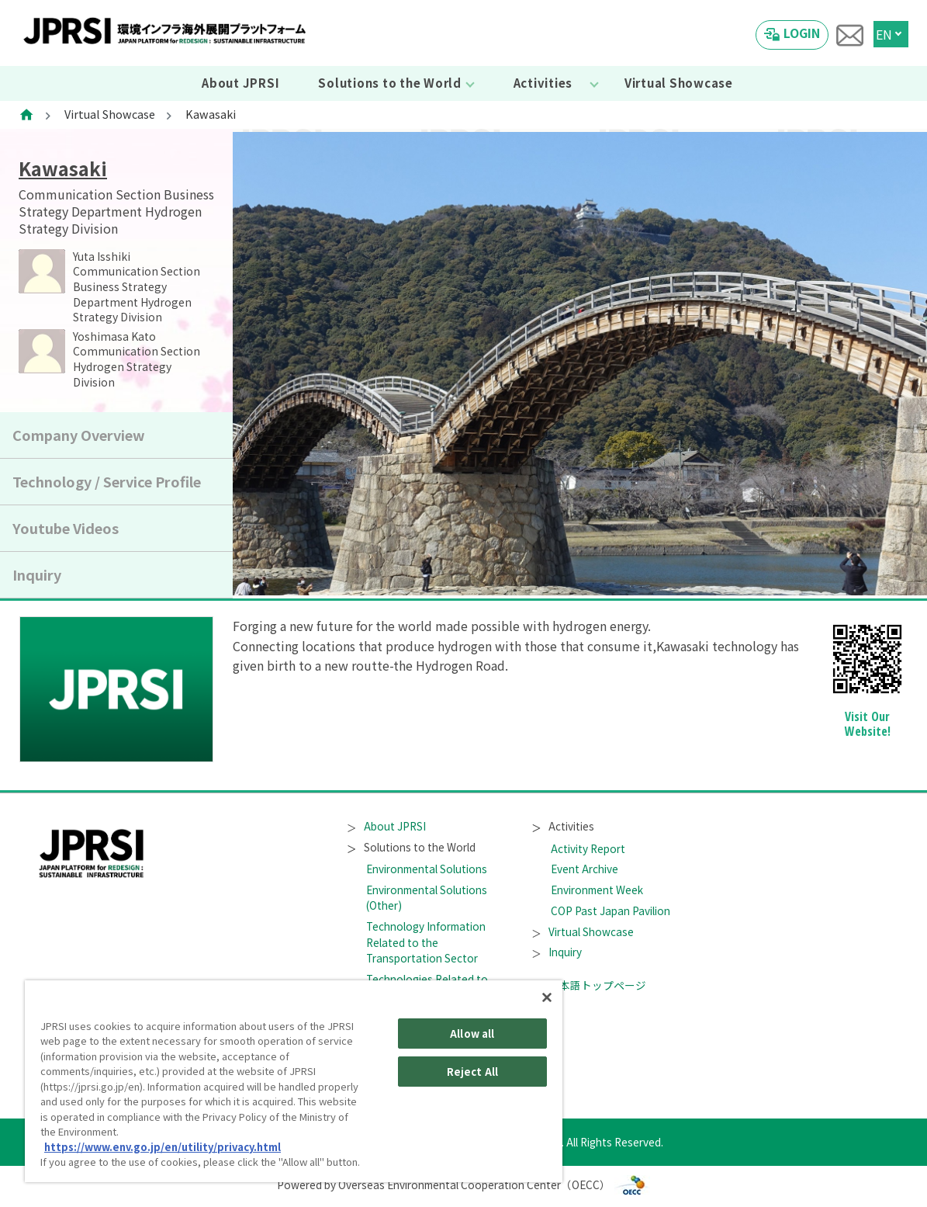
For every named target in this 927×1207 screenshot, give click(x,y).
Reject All (472, 1071)
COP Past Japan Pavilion (610, 910)
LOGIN (801, 32)
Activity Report (588, 848)
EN (884, 34)
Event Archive (584, 868)
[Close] (547, 997)
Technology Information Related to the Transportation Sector (426, 942)
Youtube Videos (65, 528)
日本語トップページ (589, 985)
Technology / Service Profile (106, 481)
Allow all (472, 1033)
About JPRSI (240, 83)
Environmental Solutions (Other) (426, 897)
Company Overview (78, 435)
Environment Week (597, 889)
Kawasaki (63, 168)
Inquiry (36, 574)
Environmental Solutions (426, 868)
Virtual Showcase (678, 83)
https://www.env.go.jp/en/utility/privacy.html (162, 1146)
